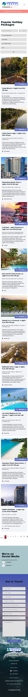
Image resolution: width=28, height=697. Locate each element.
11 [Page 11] (24, 536)
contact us (14, 663)
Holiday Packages (14, 660)
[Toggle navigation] (24, 4)
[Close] (26, 11)
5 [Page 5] (15, 536)
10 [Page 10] (21, 536)
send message (14, 641)
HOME (14, 657)
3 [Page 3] (10, 536)
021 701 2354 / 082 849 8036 (14, 683)
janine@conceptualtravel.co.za (14, 680)
